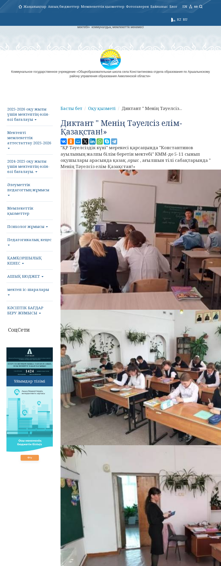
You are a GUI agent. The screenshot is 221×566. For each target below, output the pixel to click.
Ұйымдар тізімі (29, 381)
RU (178, 19)
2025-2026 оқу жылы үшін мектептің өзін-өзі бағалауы (28, 114)
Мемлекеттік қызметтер (104, 6)
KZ (172, 19)
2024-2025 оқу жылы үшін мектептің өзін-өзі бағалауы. (28, 166)
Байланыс (162, 6)
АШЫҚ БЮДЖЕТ (25, 276)
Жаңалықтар (35, 6)
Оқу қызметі (100, 108)
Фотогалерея (140, 6)
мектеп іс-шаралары (28, 291)
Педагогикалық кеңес (29, 241)
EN (184, 19)
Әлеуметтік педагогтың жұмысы (28, 189)
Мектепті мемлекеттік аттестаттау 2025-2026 (29, 139)
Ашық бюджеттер (65, 6)
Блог (177, 6)
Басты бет (71, 108)
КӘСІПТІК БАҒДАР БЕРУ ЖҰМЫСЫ (25, 310)
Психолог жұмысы (27, 226)
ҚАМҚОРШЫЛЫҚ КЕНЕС (24, 260)
